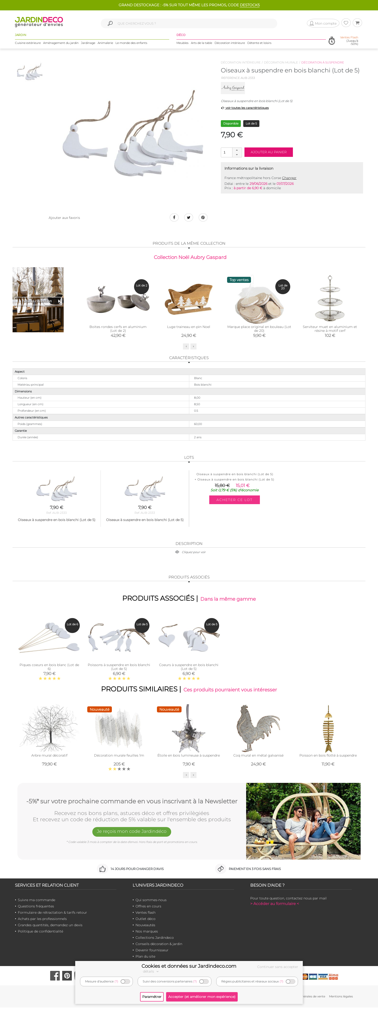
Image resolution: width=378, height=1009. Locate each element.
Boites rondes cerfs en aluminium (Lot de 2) (118, 329)
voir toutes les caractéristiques (245, 108)
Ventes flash (145, 914)
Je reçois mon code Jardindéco (132, 833)
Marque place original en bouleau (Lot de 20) (259, 329)
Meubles (182, 43)
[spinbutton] (231, 152)
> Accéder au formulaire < (274, 905)
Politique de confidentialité (40, 933)
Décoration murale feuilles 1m (119, 757)
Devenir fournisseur (152, 951)
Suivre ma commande (36, 901)
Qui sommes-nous (151, 901)
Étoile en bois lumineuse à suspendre (188, 757)
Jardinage (88, 43)
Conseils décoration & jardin (158, 945)
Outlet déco (145, 920)
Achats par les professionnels (42, 920)
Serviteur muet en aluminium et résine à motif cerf (330, 329)
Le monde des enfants (131, 43)
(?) (116, 981)
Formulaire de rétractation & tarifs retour (52, 914)
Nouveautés (145, 926)
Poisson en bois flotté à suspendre (328, 757)
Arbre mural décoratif (49, 757)
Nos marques (146, 933)
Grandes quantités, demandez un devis (50, 926)
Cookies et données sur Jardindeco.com (189, 966)
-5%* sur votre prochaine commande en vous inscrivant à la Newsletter (131, 802)
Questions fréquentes (36, 907)
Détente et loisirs (259, 43)
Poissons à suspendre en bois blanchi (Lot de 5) (119, 668)
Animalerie (105, 43)
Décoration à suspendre (322, 62)
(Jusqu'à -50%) (349, 41)
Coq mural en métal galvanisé (258, 757)
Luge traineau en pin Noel (188, 327)
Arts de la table (201, 43)
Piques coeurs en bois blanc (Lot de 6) (49, 668)
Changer (289, 178)
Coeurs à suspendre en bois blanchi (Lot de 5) (188, 668)
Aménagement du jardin (61, 43)
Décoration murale (281, 62)
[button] (237, 150)
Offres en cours (148, 907)
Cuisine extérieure (28, 43)
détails (151, 971)
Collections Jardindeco (154, 939)
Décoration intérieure (230, 43)
